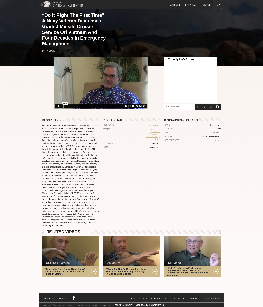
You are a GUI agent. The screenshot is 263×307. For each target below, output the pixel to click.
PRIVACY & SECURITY (124, 305)
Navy (157, 139)
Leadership (155, 129)
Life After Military (152, 137)
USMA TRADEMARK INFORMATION (150, 305)
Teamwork (155, 132)
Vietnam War (154, 125)
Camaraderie (154, 134)
